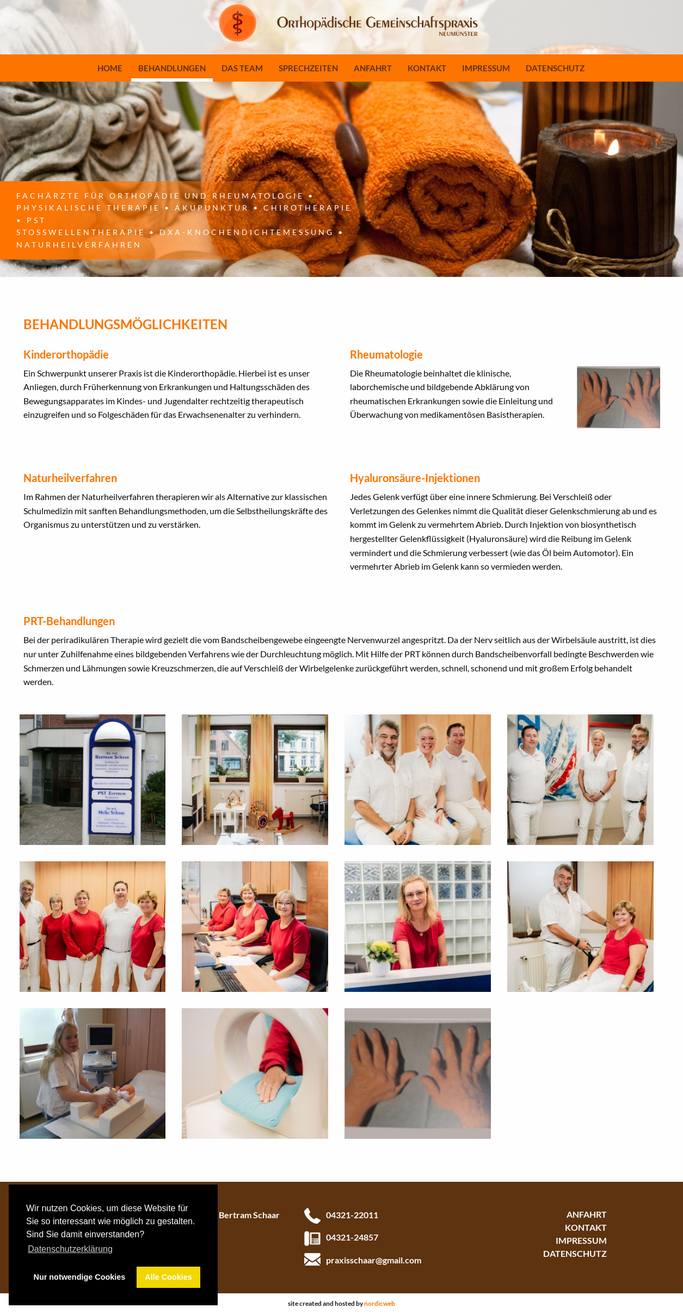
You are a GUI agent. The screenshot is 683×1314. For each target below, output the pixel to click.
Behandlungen (172, 68)
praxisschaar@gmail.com (373, 1260)
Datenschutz (555, 68)
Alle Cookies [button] (168, 1277)
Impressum (486, 68)
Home (109, 68)
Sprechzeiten (308, 68)
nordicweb (379, 1303)
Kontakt (427, 68)
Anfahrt (373, 68)
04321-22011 (352, 1215)
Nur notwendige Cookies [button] (80, 1277)
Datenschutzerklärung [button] (70, 1249)
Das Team (242, 68)
